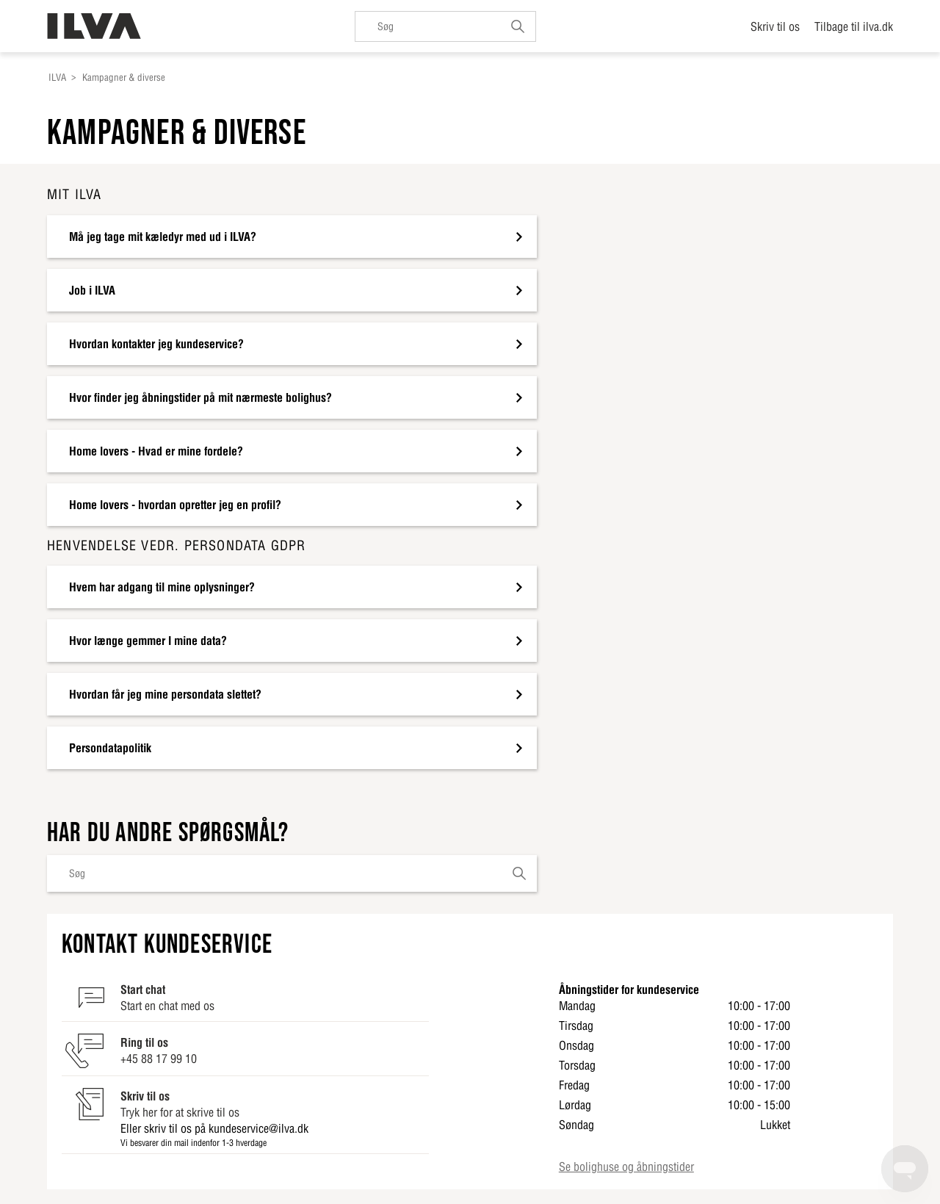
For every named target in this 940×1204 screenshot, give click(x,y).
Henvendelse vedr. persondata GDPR (176, 545)
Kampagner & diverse (123, 77)
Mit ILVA (74, 194)
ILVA (57, 77)
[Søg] (445, 26)
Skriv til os (775, 26)
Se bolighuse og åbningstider (626, 1166)
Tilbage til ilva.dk (853, 26)
